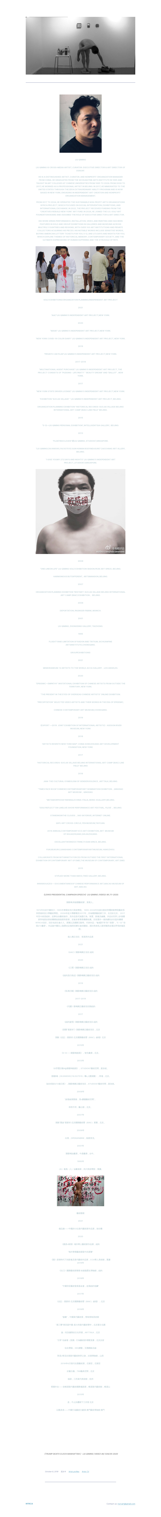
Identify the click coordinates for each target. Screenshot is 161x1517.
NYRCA (29, 1504)
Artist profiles (74, 1471)
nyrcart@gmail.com (126, 1504)
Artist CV (85, 1471)
